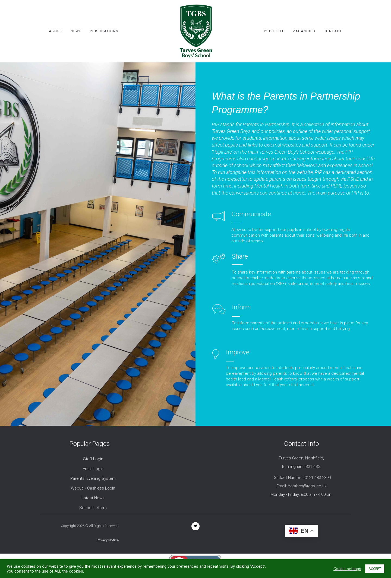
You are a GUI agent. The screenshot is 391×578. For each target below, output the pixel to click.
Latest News (93, 498)
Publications (104, 31)
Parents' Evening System (93, 478)
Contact (332, 31)
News (76, 31)
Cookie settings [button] (347, 568)
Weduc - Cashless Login (93, 488)
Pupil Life (274, 31)
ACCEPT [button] (374, 569)
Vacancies (304, 31)
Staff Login (93, 458)
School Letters (93, 507)
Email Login (93, 468)
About (55, 31)
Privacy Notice (108, 540)
